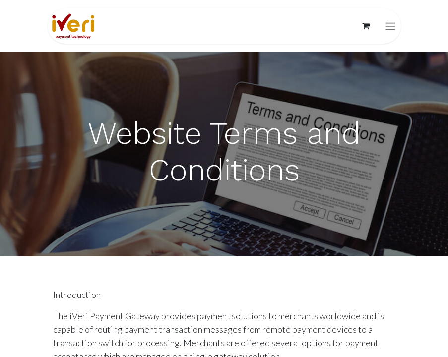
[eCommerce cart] (366, 26)
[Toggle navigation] (390, 26)
